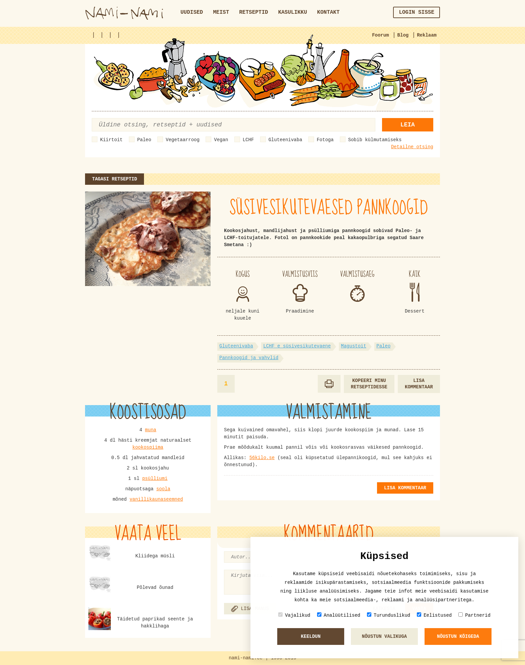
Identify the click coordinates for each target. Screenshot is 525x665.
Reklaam (427, 35)
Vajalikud (294, 615)
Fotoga (325, 140)
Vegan (221, 140)
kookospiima (147, 447)
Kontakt (328, 12)
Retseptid (253, 12)
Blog (403, 35)
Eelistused (434, 615)
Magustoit (353, 346)
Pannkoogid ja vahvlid (248, 358)
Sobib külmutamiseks (375, 140)
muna (150, 430)
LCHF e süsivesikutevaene (297, 346)
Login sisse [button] (416, 12)
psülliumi (155, 478)
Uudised (191, 12)
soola (163, 489)
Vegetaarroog (183, 140)
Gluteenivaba (285, 140)
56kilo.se (262, 457)
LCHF (248, 140)
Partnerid (474, 615)
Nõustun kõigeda (458, 636)
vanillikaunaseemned (156, 499)
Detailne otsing (412, 147)
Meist (221, 12)
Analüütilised (338, 615)
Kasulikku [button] (292, 12)
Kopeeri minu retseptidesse (369, 384)
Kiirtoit (111, 140)
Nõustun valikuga (384, 636)
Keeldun (311, 636)
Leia (407, 124)
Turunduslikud (388, 615)
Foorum (380, 35)
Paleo (144, 140)
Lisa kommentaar (419, 384)
